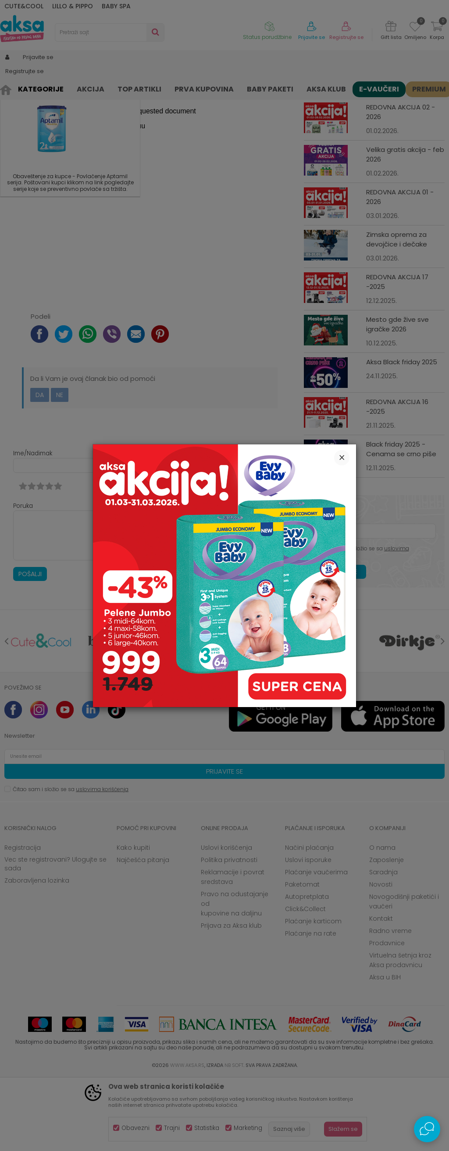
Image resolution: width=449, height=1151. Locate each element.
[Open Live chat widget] (427, 1129)
